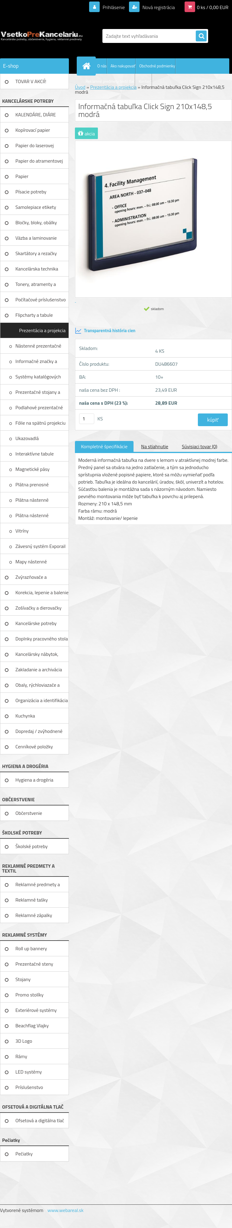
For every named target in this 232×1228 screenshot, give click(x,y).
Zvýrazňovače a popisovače (31, 579)
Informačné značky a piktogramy (36, 363)
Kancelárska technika (36, 268)
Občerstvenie (28, 813)
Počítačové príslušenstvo (40, 299)
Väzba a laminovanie (36, 237)
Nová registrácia (158, 7)
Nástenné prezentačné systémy (38, 348)
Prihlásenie (114, 7)
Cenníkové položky (34, 746)
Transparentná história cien (105, 330)
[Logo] (41, 36)
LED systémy (28, 1071)
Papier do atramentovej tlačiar (39, 163)
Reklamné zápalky (33, 915)
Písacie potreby (30, 191)
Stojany (23, 979)
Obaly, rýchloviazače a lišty (37, 687)
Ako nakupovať (123, 66)
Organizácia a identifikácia (41, 700)
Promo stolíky (29, 994)
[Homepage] (87, 65)
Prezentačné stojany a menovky (37, 394)
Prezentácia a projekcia (42, 330)
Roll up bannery (31, 948)
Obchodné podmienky (157, 66)
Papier (21, 176)
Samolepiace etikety (35, 207)
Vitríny (22, 530)
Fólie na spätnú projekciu (40, 422)
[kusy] (86, 418)
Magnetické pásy (32, 469)
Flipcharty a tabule (34, 315)
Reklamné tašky (31, 899)
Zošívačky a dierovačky (38, 607)
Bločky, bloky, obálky (36, 222)
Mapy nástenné (31, 561)
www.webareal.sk (65, 1210)
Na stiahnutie (154, 446)
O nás (102, 66)
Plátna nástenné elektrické (32, 517)
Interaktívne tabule (35, 453)
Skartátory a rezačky (36, 253)
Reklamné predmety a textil (37, 886)
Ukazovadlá (27, 438)
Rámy (21, 1056)
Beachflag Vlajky (32, 1025)
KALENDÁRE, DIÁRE (35, 114)
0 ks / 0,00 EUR (212, 7)
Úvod (80, 87)
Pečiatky (24, 1153)
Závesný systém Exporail (41, 546)
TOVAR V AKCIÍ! (30, 81)
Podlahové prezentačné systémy (39, 409)
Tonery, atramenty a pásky (35, 286)
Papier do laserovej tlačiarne (34, 147)
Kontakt (145, 81)
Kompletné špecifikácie (104, 446)
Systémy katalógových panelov (38, 378)
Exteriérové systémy (36, 1010)
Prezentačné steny (34, 963)
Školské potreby (31, 846)
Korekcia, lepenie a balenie (42, 592)
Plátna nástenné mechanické (32, 502)
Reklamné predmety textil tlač (110, 81)
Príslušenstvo (29, 1087)
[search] (201, 36)
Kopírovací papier (32, 130)
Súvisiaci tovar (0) (199, 446)
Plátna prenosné (32, 484)
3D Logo (23, 1041)
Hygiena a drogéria (34, 779)
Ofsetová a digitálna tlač (39, 1120)
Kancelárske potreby (35, 623)
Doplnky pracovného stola (41, 638)
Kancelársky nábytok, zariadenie (36, 656)
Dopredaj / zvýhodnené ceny (39, 733)
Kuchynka (25, 715)
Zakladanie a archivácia (38, 669)
